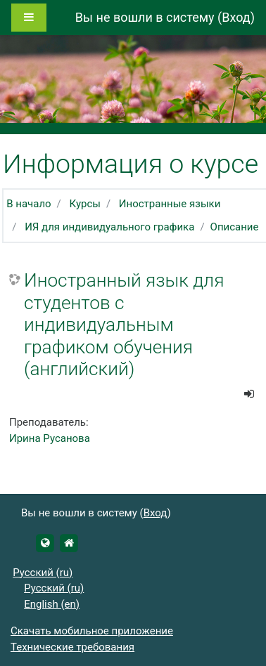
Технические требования (72, 647)
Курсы (85, 203)
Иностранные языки (169, 203)
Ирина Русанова (49, 438)
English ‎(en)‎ (52, 604)
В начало (28, 203)
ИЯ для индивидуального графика (109, 227)
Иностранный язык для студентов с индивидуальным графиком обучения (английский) (124, 324)
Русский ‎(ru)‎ (42, 572)
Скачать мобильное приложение (92, 631)
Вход (236, 17)
